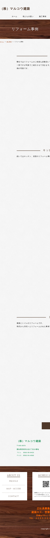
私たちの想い (28, 16)
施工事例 (42, 16)
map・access (13, 489)
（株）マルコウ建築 (15, 8)
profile (13, 481)
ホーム (14, 16)
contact (13, 496)
